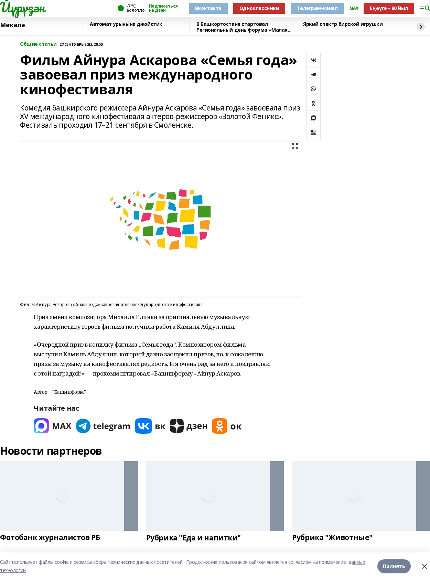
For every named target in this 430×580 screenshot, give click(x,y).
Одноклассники (259, 8)
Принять (394, 566)
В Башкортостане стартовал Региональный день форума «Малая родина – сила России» (242, 27)
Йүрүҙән (22, 7)
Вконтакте (208, 8)
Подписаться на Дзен (163, 8)
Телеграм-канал (317, 8)
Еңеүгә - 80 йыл (389, 8)
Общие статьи (38, 44)
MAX (354, 8)
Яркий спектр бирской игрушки (343, 24)
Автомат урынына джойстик (126, 24)
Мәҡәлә (12, 25)
